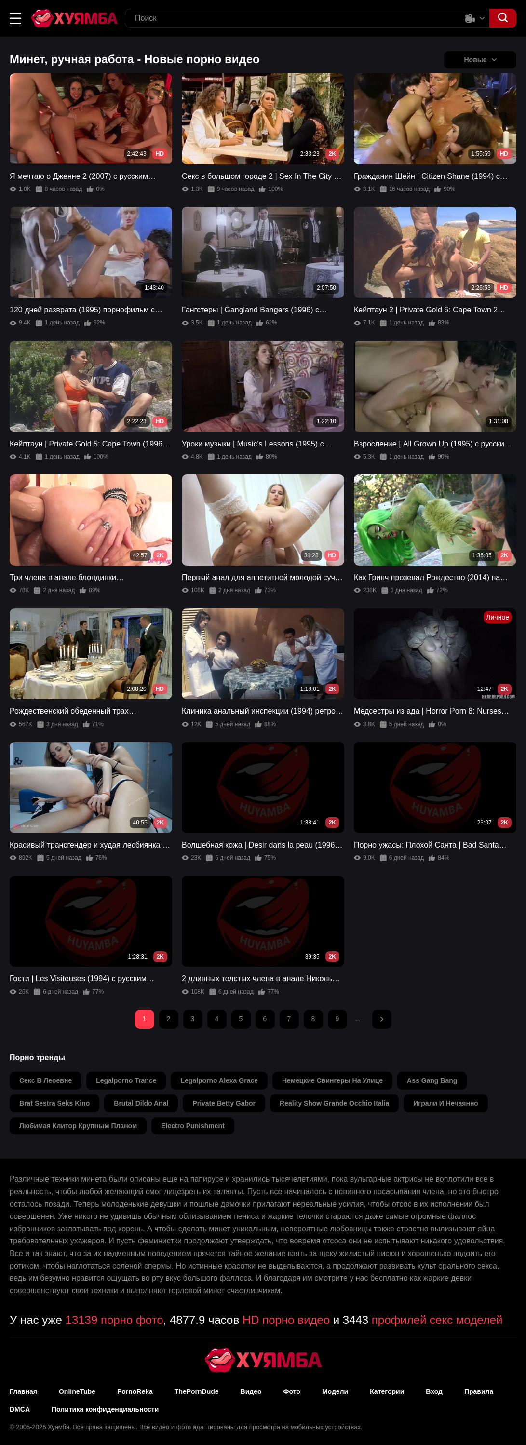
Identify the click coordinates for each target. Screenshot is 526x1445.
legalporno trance (126, 1080)
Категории (387, 1391)
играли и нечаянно (445, 1103)
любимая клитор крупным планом (78, 1126)
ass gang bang (432, 1080)
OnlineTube (77, 1391)
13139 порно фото (114, 1319)
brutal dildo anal (141, 1103)
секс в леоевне (45, 1080)
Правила (478, 1391)
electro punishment (192, 1126)
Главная (23, 1391)
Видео (251, 1391)
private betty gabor (224, 1103)
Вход (434, 1391)
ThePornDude (197, 1391)
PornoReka (135, 1391)
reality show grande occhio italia (334, 1103)
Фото (291, 1391)
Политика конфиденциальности (105, 1409)
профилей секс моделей (437, 1319)
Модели (335, 1391)
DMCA (20, 1409)
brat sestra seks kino (54, 1103)
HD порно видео (286, 1319)
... (357, 1019)
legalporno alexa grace (219, 1080)
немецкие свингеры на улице (332, 1080)
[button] (15, 18)
